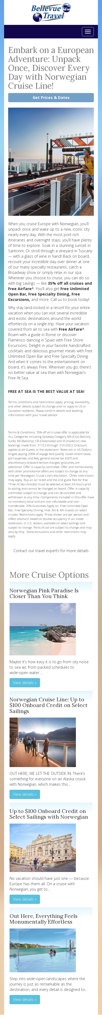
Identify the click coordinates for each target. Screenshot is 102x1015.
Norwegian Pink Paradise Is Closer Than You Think (44, 593)
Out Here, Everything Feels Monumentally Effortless (44, 919)
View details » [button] (24, 682)
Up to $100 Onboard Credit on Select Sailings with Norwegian (49, 814)
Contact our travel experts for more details (51, 550)
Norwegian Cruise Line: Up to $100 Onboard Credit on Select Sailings (49, 705)
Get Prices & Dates (51, 97)
